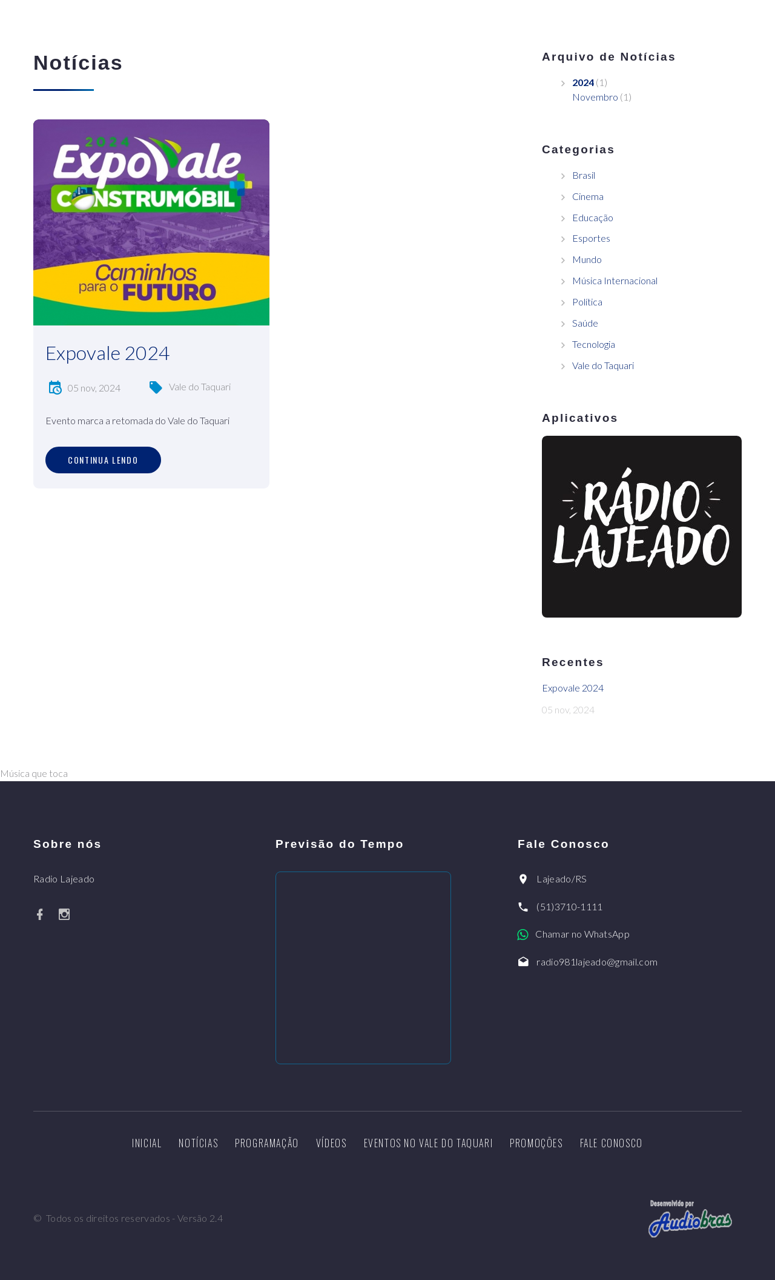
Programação (267, 1143)
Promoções (536, 1143)
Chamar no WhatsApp (582, 933)
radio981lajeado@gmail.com (597, 961)
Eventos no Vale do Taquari (428, 1143)
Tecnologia (593, 344)
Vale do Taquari (200, 386)
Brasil (583, 175)
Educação (592, 217)
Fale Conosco (611, 1143)
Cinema (588, 196)
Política (587, 301)
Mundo (587, 259)
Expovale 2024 (107, 352)
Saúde (585, 322)
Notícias (198, 1143)
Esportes (591, 238)
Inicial (147, 1143)
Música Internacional (615, 280)
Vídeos (331, 1143)
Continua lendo (103, 459)
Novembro (595, 96)
